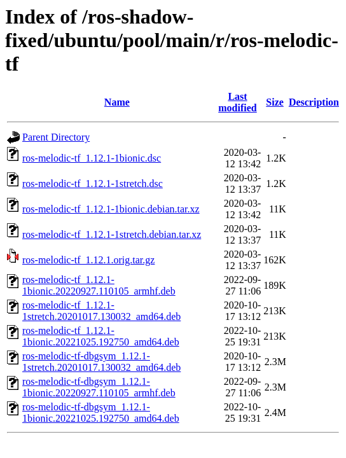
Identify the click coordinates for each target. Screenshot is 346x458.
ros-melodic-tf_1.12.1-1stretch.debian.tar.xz (111, 234)
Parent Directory (56, 137)
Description (314, 102)
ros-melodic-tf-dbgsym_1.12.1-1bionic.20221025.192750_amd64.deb (100, 412)
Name (117, 102)
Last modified (237, 102)
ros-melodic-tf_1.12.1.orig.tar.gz (88, 259)
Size (275, 102)
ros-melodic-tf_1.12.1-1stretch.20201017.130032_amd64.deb (101, 311)
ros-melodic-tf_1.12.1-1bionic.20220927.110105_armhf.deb (99, 285)
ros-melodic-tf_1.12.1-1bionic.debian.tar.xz (111, 209)
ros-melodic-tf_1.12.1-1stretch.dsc (92, 183)
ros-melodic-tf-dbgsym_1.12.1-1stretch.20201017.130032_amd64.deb (101, 361)
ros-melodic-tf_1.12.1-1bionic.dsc (91, 158)
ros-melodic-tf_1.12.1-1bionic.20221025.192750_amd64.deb (100, 336)
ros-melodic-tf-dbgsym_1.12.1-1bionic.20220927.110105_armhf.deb (99, 387)
